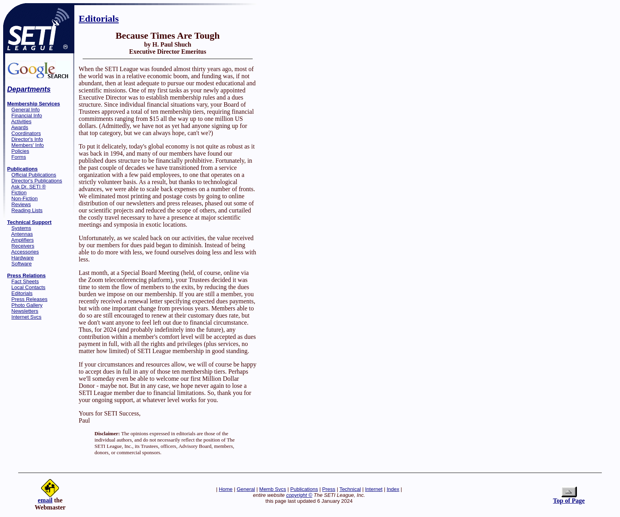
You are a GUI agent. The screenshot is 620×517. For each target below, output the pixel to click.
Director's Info (27, 139)
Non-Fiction (24, 198)
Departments (29, 89)
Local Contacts (28, 287)
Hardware (22, 258)
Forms (18, 157)
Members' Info (27, 145)
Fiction (18, 193)
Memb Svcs (272, 489)
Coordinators (26, 133)
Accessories (25, 252)
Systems (21, 228)
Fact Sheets (25, 281)
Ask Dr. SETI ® (28, 187)
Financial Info (26, 115)
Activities (21, 121)
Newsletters (24, 311)
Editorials (21, 293)
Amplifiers (22, 240)
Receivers (22, 246)
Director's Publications (36, 181)
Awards (19, 127)
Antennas (22, 234)
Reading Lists (27, 210)
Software (21, 264)
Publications (304, 489)
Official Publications (33, 175)
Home (225, 489)
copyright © (299, 495)
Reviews (21, 204)
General (246, 489)
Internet (373, 489)
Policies (20, 151)
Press (328, 489)
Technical (350, 489)
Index (393, 489)
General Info (25, 110)
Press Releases (29, 299)
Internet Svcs (26, 317)
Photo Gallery (27, 305)
